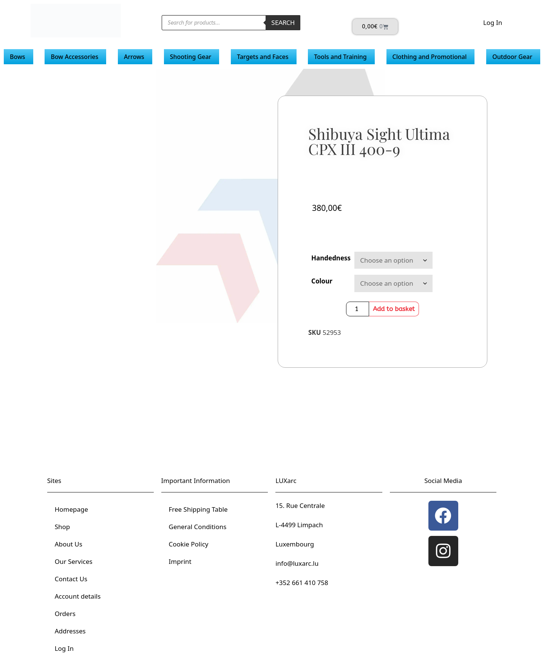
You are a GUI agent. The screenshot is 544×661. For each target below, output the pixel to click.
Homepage (71, 509)
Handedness (331, 258)
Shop (62, 526)
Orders (65, 613)
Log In (492, 22)
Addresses (70, 631)
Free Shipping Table (198, 509)
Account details (78, 596)
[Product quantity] (357, 309)
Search (283, 22)
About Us (68, 544)
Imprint (180, 561)
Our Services (74, 561)
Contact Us (71, 578)
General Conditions (198, 526)
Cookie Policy (189, 544)
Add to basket (394, 309)
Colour (321, 281)
